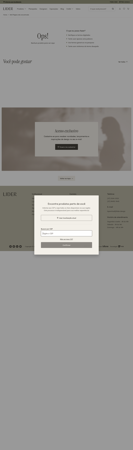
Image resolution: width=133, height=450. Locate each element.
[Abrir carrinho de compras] (128, 8)
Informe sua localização (13, 2)
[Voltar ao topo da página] (66, 178)
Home (5, 15)
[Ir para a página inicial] (8, 8)
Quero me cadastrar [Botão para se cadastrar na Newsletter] (66, 147)
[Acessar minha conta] (119, 8)
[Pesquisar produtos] (102, 8)
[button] (21, 9)
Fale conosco (124, 2)
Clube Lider (114, 2)
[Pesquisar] (112, 8)
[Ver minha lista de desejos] (124, 8)
